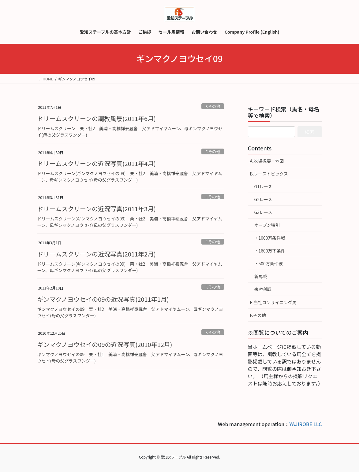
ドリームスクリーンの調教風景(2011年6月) (96, 118)
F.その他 (212, 106)
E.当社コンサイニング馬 (273, 302)
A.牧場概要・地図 (267, 161)
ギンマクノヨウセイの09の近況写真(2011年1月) (103, 299)
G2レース (263, 199)
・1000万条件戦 (269, 238)
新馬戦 (260, 276)
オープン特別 (267, 225)
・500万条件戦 (268, 263)
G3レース (263, 212)
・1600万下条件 (269, 251)
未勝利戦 (262, 289)
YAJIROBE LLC (305, 424)
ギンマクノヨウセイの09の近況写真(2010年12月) (104, 344)
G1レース (263, 186)
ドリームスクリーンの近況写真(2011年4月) (96, 163)
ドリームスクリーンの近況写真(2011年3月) (96, 208)
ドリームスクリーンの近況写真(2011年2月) (96, 253)
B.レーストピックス (269, 174)
